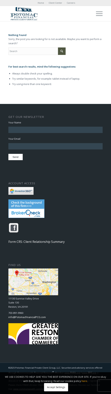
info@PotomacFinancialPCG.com (27, 317)
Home (41, 2)
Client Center (55, 2)
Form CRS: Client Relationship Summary (36, 242)
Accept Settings (56, 387)
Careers (71, 2)
